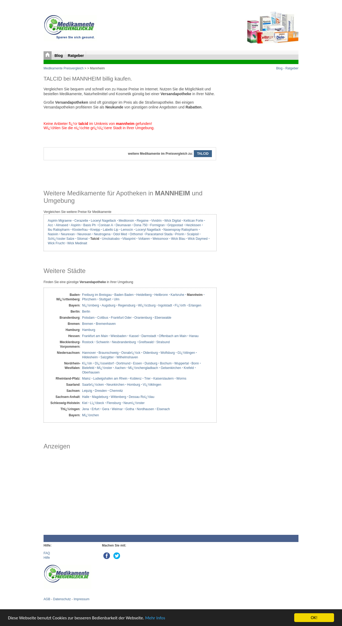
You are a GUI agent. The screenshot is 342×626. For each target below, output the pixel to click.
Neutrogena (102, 234)
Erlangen (195, 305)
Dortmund (123, 363)
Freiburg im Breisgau (97, 295)
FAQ (47, 553)
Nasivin (53, 234)
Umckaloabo (111, 239)
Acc (50, 225)
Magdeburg (100, 397)
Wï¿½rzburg (147, 305)
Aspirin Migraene (60, 220)
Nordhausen (145, 409)
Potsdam (88, 318)
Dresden (101, 391)
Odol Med (120, 234)
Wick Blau (178, 239)
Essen (137, 363)
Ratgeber (76, 55)
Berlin (86, 311)
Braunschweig (108, 353)
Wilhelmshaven (127, 357)
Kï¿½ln (87, 363)
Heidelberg (144, 295)
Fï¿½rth (180, 305)
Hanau (193, 336)
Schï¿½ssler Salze (61, 239)
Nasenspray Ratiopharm (181, 230)
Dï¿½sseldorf (104, 363)
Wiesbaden (118, 336)
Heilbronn (161, 295)
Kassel (134, 336)
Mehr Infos (155, 618)
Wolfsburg (167, 353)
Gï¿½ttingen (186, 353)
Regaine (143, 220)
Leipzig (87, 391)
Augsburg (108, 305)
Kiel (84, 403)
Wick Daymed (198, 239)
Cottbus (102, 318)
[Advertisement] (130, 492)
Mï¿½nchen (90, 415)
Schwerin (102, 342)
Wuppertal (181, 363)
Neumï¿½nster (133, 403)
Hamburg (88, 330)
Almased (62, 225)
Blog (59, 55)
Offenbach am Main (173, 336)
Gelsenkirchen (171, 368)
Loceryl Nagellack (103, 220)
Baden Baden (124, 295)
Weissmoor (160, 239)
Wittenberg (118, 397)
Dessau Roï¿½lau (141, 397)
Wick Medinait (77, 243)
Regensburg (126, 305)
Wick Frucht (56, 243)
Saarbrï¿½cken (93, 384)
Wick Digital (172, 220)
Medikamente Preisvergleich (64, 68)
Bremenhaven (106, 324)
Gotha (129, 409)
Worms (181, 378)
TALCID (202, 154)
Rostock (87, 342)
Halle (85, 397)
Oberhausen (91, 372)
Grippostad (175, 225)
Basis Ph (89, 225)
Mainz (86, 378)
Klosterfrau (80, 230)
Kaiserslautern (163, 378)
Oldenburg (150, 353)
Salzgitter (107, 357)
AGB (47, 599)
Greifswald (146, 342)
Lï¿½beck (97, 403)
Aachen (120, 368)
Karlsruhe (177, 295)
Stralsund (163, 342)
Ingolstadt (165, 305)
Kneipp (95, 230)
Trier (147, 378)
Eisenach (163, 409)
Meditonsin (126, 220)
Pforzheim (89, 299)
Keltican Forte (193, 220)
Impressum (81, 599)
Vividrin (156, 220)
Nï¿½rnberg (90, 305)
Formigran (157, 225)
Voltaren (144, 239)
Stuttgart (105, 299)
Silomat (82, 239)
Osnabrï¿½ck (130, 353)
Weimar (117, 409)
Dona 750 (140, 225)
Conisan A (106, 225)
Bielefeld (88, 368)
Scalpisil (193, 234)
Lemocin (127, 230)
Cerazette (81, 220)
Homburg (133, 384)
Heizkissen (193, 225)
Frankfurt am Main (95, 336)
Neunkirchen (115, 384)
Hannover (89, 353)
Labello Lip (110, 230)
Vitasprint (129, 239)
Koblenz (136, 378)
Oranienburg (143, 318)
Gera (105, 409)
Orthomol (136, 234)
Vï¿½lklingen (152, 384)
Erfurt (95, 409)
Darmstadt (148, 336)
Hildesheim (90, 357)
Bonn (195, 363)
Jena (85, 409)
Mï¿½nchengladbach (143, 368)
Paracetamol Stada (159, 234)
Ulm (116, 299)
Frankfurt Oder (121, 318)
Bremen (87, 324)
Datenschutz (62, 599)
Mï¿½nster (104, 368)
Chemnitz (116, 391)
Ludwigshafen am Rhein (110, 378)
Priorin (180, 234)
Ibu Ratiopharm (59, 230)
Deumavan (123, 225)
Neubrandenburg (124, 342)
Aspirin (76, 225)
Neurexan (68, 234)
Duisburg (150, 363)
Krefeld (189, 368)
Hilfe (47, 558)
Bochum (166, 363)
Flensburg (114, 403)
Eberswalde (163, 318)
